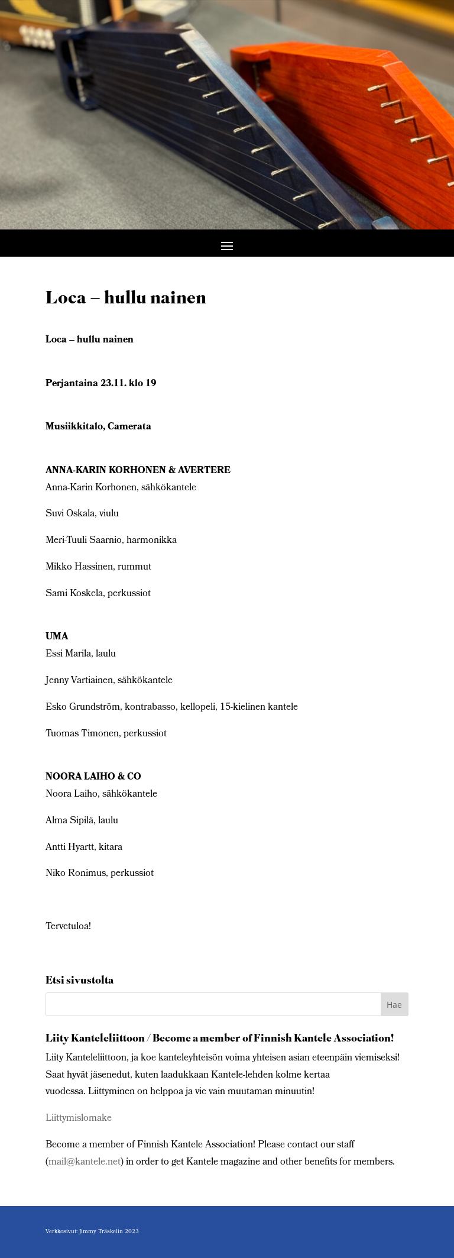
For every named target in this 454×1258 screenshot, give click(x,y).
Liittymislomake (79, 1119)
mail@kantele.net (84, 1162)
